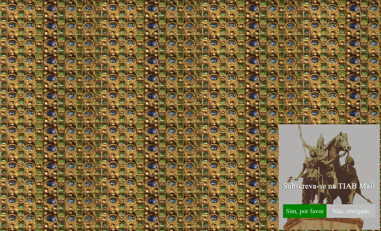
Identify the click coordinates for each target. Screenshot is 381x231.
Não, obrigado (351, 211)
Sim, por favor (305, 211)
